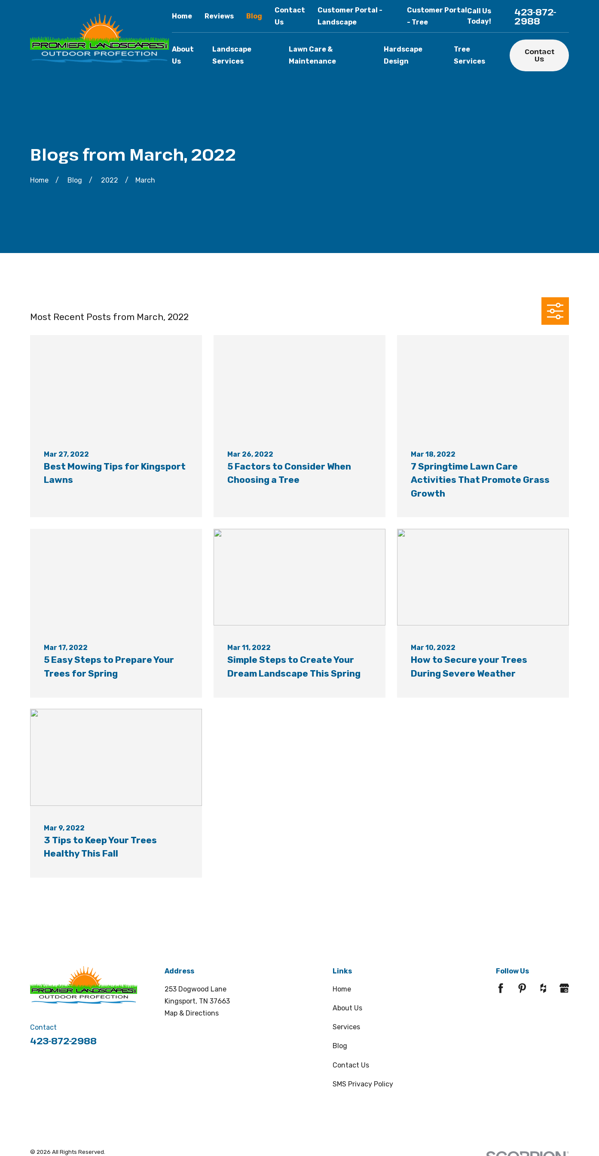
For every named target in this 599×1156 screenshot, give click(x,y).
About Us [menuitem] (183, 55)
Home (182, 16)
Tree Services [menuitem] (469, 55)
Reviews (219, 16)
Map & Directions (192, 1013)
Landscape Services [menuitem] (231, 55)
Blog (254, 16)
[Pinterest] (522, 988)
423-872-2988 (535, 16)
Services (346, 1027)
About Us (347, 1008)
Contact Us (539, 55)
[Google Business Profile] (564, 988)
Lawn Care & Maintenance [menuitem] (312, 55)
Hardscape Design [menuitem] (403, 55)
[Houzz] (543, 988)
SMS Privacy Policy (363, 1084)
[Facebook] (500, 988)
